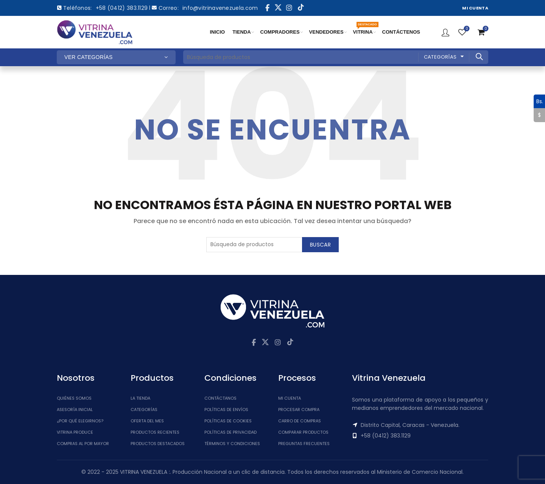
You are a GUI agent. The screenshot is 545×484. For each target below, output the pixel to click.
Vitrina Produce (75, 432)
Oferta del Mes (147, 421)
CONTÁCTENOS (401, 32)
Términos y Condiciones (232, 444)
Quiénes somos (74, 398)
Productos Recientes (155, 432)
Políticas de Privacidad (230, 432)
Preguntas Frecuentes (304, 444)
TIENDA (241, 32)
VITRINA (365, 29)
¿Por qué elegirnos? (80, 421)
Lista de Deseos (466, 28)
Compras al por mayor (83, 444)
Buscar (478, 56)
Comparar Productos (303, 432)
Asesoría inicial (75, 409)
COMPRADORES (280, 32)
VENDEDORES (326, 32)
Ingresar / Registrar (445, 32)
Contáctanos (220, 398)
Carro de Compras (299, 421)
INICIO (217, 32)
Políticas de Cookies (228, 421)
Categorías (440, 56)
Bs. (538, 101)
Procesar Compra (298, 409)
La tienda (140, 398)
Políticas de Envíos (226, 409)
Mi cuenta (289, 398)
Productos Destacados (158, 444)
